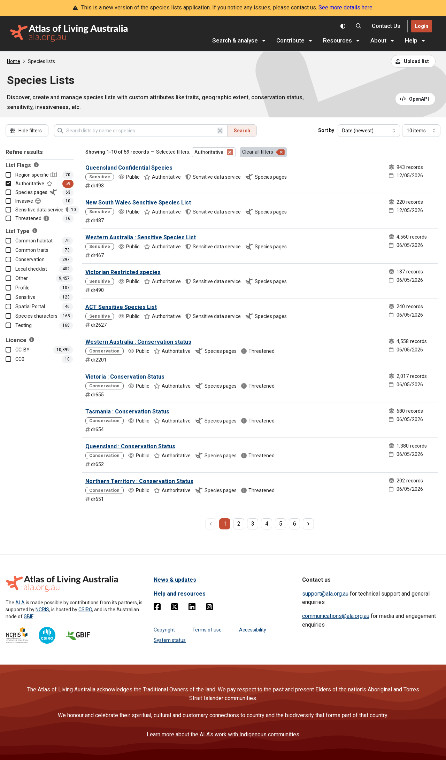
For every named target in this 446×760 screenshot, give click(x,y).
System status (170, 640)
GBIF (28, 616)
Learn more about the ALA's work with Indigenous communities (223, 734)
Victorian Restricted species (123, 272)
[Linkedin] (192, 608)
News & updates (175, 579)
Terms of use (207, 630)
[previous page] (210, 523)
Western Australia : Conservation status (138, 342)
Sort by (326, 130)
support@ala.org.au (325, 593)
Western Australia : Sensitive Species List (140, 237)
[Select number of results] (421, 130)
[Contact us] (386, 26)
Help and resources (180, 593)
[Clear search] (220, 130)
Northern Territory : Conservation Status (139, 481)
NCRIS (42, 609)
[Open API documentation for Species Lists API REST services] (415, 99)
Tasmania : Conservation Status (127, 411)
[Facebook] (157, 608)
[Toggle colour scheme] (343, 26)
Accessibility (252, 630)
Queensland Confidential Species (128, 167)
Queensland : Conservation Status (130, 446)
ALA (20, 602)
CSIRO (85, 609)
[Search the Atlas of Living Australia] (358, 26)
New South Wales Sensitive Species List (138, 202)
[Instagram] (209, 608)
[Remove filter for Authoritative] (230, 152)
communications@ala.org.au (335, 616)
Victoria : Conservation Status (124, 376)
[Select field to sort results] (369, 130)
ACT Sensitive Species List (121, 307)
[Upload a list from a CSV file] (413, 61)
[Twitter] (174, 608)
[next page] (308, 523)
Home (13, 61)
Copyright (164, 630)
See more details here (345, 7)
